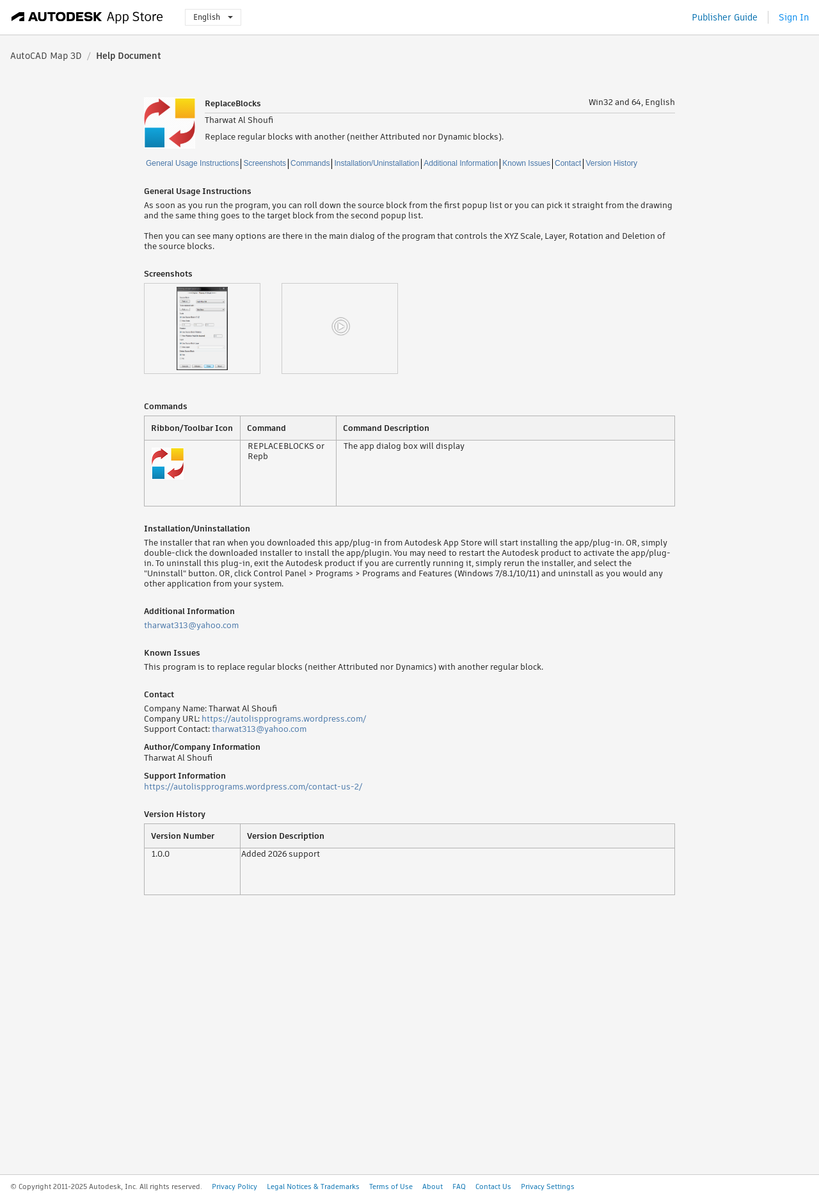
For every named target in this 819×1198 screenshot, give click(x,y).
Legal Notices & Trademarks (313, 1186)
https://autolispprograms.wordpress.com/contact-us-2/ (253, 787)
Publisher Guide (725, 17)
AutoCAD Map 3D (46, 55)
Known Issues (526, 163)
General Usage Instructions (192, 163)
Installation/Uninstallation (376, 163)
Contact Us (493, 1186)
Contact (568, 163)
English (213, 17)
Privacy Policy (234, 1186)
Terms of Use (391, 1186)
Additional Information (461, 163)
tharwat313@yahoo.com (191, 625)
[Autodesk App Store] (87, 17)
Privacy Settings (548, 1186)
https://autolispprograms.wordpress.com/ (284, 719)
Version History (611, 163)
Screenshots (264, 163)
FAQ (459, 1186)
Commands (310, 163)
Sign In (794, 17)
